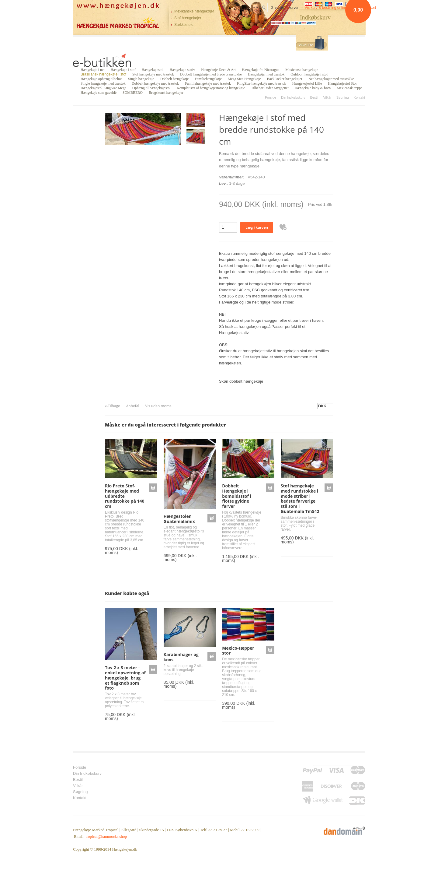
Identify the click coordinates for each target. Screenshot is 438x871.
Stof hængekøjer (187, 18)
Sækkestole (183, 25)
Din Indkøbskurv (293, 97)
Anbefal (132, 406)
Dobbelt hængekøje (174, 79)
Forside (270, 97)
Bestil (314, 97)
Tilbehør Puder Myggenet (270, 88)
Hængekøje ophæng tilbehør (101, 79)
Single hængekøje (141, 79)
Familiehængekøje (208, 79)
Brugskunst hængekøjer (166, 92)
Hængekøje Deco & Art (218, 70)
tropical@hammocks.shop (106, 836)
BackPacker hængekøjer (284, 79)
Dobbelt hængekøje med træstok (155, 83)
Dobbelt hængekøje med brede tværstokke (211, 74)
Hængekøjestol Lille (307, 83)
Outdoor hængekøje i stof (309, 74)
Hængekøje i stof (123, 70)
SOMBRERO (133, 92)
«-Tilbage (112, 406)
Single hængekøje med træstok (103, 83)
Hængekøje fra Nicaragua (260, 70)
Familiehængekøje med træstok (208, 83)
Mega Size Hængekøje (244, 79)
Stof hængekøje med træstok (153, 74)
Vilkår (327, 97)
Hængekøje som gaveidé (98, 92)
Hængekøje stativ (182, 70)
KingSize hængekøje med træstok (261, 83)
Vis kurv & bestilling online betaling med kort (340, 7)
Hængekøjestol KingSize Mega (103, 88)
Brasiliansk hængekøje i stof (103, 74)
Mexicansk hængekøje (301, 70)
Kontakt (359, 97)
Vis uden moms (158, 406)
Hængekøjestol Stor (342, 83)
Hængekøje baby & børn (313, 88)
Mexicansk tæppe (349, 88)
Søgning (342, 97)
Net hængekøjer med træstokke (331, 79)
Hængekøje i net (93, 70)
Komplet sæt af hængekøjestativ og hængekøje (211, 88)
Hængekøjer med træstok (266, 74)
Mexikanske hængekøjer (194, 11)
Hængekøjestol (153, 70)
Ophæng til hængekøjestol (151, 88)
